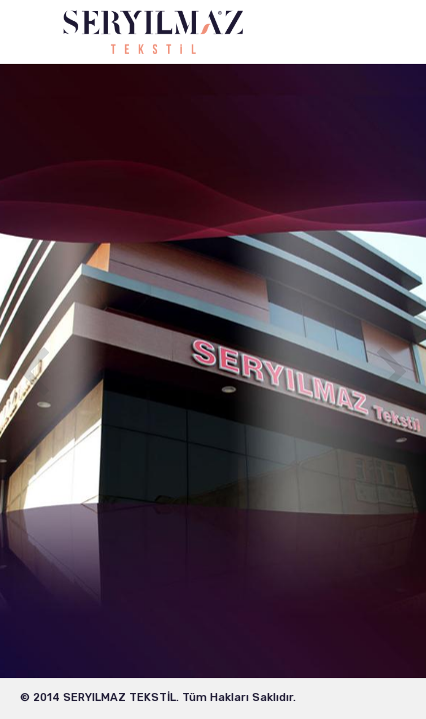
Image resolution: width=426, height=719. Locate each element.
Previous (34, 371)
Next (391, 371)
